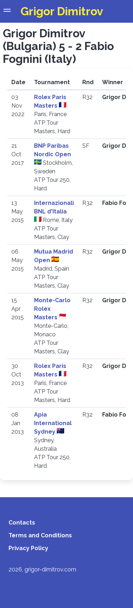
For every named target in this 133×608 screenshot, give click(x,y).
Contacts (22, 522)
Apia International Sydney (53, 423)
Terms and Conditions (40, 535)
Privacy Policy (28, 548)
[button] (7, 11)
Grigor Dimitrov (62, 11)
